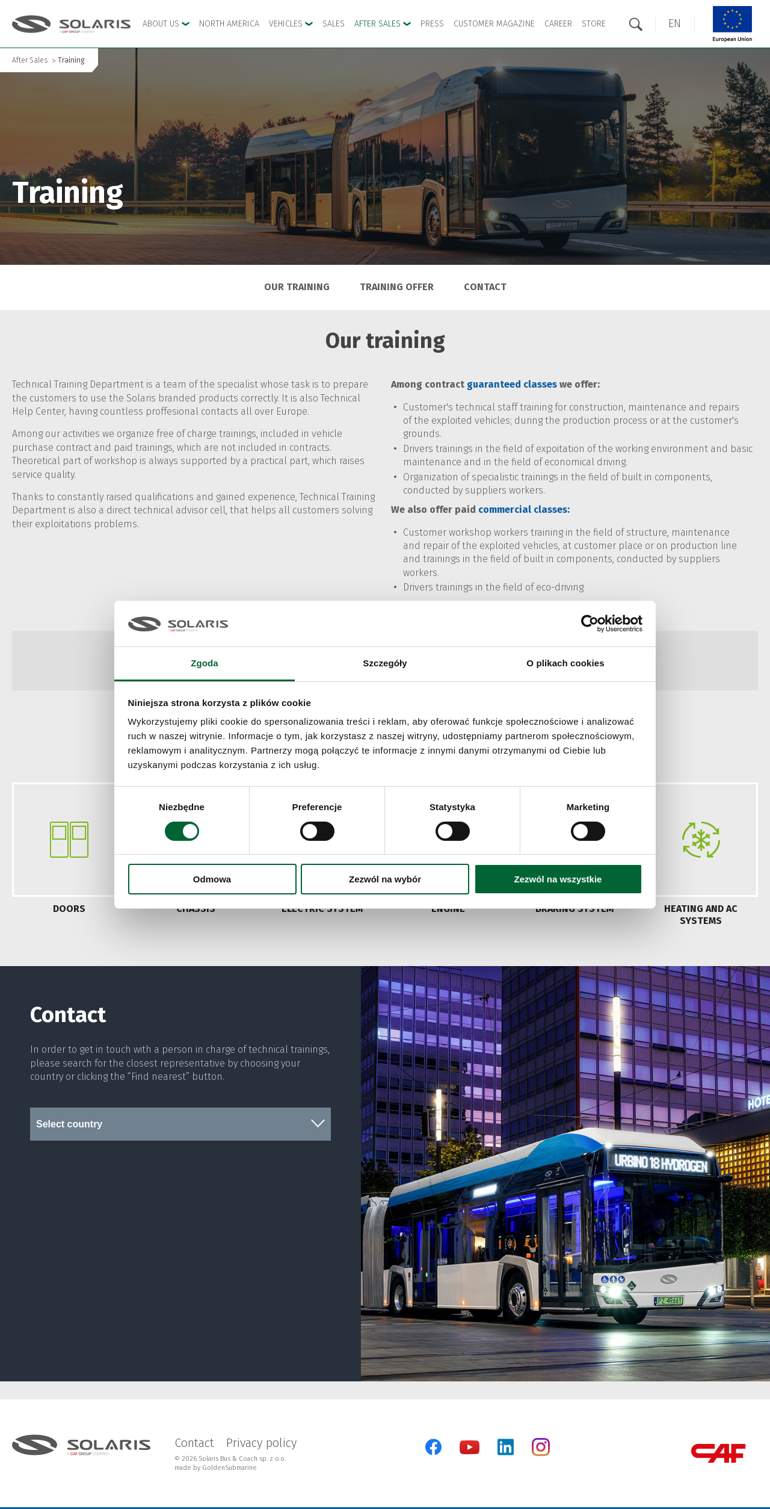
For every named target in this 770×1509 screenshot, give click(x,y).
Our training (297, 287)
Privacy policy (261, 1443)
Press (432, 24)
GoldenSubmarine (229, 1468)
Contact (485, 287)
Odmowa (212, 879)
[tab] (69, 856)
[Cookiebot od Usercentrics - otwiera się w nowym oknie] (589, 624)
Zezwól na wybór (385, 879)
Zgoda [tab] (204, 663)
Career (558, 24)
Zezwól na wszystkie (558, 879)
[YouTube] (469, 1451)
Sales (333, 24)
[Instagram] (541, 1453)
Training (71, 60)
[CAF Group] (718, 1453)
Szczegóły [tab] (385, 663)
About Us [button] (166, 23)
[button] (674, 23)
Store (594, 24)
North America (229, 24)
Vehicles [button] (291, 23)
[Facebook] (433, 1447)
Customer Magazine (494, 24)
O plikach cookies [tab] (565, 663)
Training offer (397, 287)
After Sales (30, 60)
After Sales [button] (382, 23)
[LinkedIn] (505, 1447)
